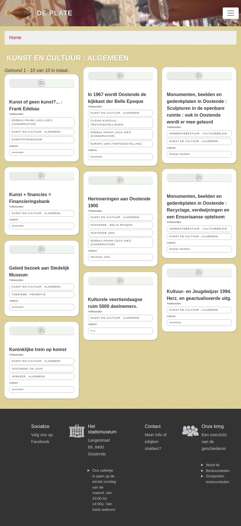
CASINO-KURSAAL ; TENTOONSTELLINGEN (107, 122)
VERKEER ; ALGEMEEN (28, 376)
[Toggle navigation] (231, 13)
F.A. (93, 330)
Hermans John (100, 257)
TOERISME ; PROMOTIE (29, 294)
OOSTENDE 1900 (103, 233)
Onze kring (213, 426)
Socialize (40, 426)
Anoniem (18, 152)
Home (15, 37)
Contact (153, 426)
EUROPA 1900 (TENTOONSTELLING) (116, 143)
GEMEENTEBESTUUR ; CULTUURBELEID (198, 133)
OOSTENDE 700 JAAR (27, 368)
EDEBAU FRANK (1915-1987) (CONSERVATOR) (32, 122)
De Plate (55, 13)
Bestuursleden (218, 471)
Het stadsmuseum (102, 429)
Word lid (212, 465)
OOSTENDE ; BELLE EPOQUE (112, 225)
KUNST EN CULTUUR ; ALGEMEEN (36, 131)
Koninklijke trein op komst (37, 349)
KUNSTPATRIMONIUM (27, 139)
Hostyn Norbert (179, 154)
